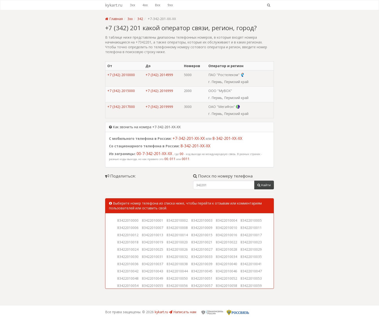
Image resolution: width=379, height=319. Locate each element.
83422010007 (152, 227)
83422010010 (226, 227)
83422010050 (177, 278)
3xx (132, 5)
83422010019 (152, 242)
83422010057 (201, 285)
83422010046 (226, 271)
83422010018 (127, 242)
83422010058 (226, 285)
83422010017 (251, 235)
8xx (157, 5)
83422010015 (201, 235)
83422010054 (127, 285)
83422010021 (201, 242)
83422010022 (226, 242)
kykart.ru (114, 5)
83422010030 (127, 256)
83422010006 (127, 227)
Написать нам (182, 312)
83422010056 (177, 285)
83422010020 (177, 242)
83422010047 (251, 271)
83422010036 (127, 264)
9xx (170, 5)
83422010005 (251, 220)
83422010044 (177, 271)
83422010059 (251, 285)
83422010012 (127, 235)
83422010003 (201, 220)
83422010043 (152, 271)
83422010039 (201, 264)
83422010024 (127, 249)
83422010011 (251, 227)
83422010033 (201, 256)
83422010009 (201, 227)
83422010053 (251, 278)
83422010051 (201, 278)
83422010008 (177, 227)
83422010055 (152, 285)
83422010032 (177, 256)
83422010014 (177, 235)
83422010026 (177, 249)
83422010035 (251, 256)
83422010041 (251, 264)
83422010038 (177, 264)
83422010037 (152, 264)
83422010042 (127, 271)
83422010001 (152, 220)
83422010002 (177, 220)
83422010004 (226, 220)
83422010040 (226, 264)
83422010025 (152, 249)
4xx (145, 5)
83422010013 (152, 235)
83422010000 (127, 220)
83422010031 (152, 256)
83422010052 (226, 278)
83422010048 (127, 278)
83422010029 (251, 249)
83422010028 (226, 249)
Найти (264, 185)
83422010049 (152, 278)
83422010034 (226, 256)
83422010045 (201, 271)
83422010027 (201, 249)
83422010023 (251, 242)
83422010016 (226, 235)
